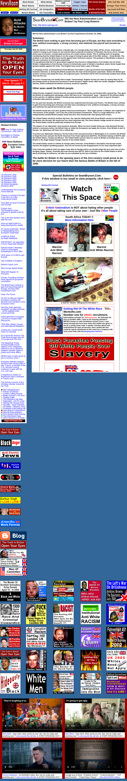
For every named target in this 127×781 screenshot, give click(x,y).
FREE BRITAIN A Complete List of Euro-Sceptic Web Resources (12, 319)
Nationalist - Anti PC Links (14, 401)
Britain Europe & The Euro (14, 395)
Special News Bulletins (12, 412)
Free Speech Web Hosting (14, 414)
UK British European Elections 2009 (9, 185)
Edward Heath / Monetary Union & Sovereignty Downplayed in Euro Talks (12, 249)
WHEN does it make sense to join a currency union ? (13, 357)
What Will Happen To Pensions (9, 273)
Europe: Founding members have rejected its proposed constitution (12, 279)
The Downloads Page (12, 416)
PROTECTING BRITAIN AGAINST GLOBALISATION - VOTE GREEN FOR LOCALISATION (13, 310)
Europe (123, 25)
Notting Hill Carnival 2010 (13, 403)
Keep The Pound (8, 294)
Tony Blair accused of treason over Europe (13, 204)
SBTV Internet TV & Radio (14, 418)
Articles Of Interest (10, 392)
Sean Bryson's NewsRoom (14, 410)
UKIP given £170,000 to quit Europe (12, 256)
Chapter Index (9, 397)
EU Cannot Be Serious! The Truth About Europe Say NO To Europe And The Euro (12, 337)
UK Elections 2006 (8, 178)
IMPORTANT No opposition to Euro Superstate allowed (12, 243)
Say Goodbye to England (11, 261)
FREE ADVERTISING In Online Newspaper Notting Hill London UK (118, 19)
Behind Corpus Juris (9, 264)
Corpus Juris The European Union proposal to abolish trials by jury (12, 211)
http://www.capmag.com (48, 25)
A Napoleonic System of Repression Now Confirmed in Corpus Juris (12, 377)
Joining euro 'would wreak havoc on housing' (12, 331)
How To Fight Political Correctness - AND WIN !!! (12, 130)
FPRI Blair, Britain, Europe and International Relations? (12, 325)
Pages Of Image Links (13, 421)
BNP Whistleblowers (11, 390)
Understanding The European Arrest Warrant (13, 191)
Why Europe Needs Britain (12, 268)
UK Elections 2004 (8, 175)
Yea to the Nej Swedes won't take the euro (13, 219)
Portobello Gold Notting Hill (14, 408)
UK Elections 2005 (8, 177)
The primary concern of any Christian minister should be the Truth (12, 384)
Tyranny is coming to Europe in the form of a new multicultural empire (13, 197)
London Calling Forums (12, 394)
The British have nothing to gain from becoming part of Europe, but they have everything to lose (12, 288)
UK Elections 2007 (8, 180)
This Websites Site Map (13, 399)
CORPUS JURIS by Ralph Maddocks (9, 237)
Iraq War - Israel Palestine (14, 405)
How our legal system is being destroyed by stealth (12, 224)
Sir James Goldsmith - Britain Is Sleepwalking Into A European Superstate (13, 231)
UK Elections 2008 (8, 182)
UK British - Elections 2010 (14, 407)
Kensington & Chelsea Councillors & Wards (10, 136)
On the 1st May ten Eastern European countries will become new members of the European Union (13, 301)
